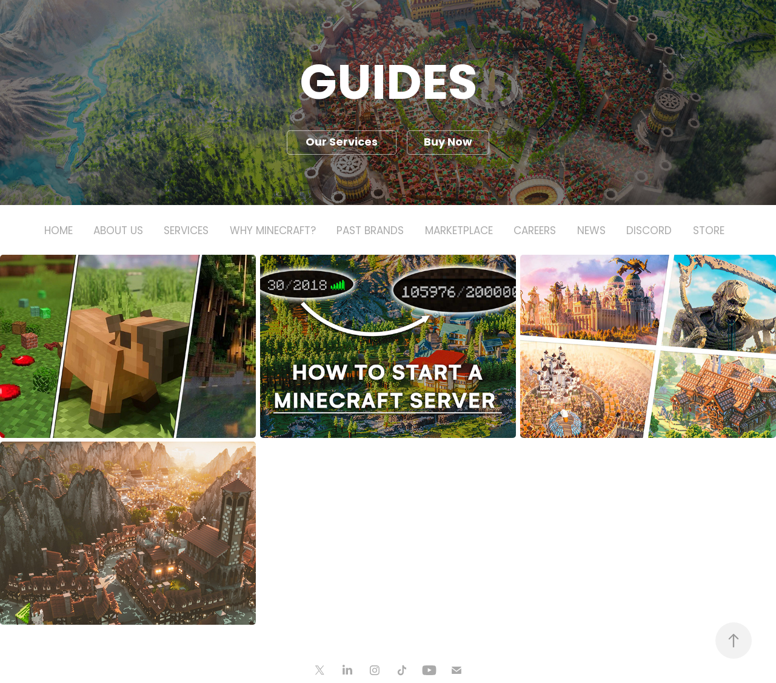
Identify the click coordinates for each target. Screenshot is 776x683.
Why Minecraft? (273, 231)
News (591, 231)
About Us (118, 231)
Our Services (342, 142)
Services (186, 231)
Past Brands (370, 231)
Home (58, 231)
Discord (649, 231)
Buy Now (448, 142)
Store (708, 231)
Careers (534, 231)
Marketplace (459, 231)
